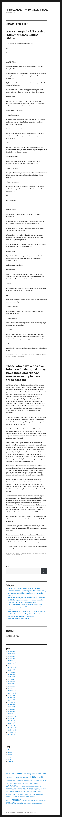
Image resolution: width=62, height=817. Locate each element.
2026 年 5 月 (11, 651)
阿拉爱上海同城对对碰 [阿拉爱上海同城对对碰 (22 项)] (31, 803)
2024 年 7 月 (11, 700)
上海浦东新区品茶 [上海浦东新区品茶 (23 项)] (28, 780)
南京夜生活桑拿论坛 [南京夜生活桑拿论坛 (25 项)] (11, 789)
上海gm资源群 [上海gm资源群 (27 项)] (32, 774)
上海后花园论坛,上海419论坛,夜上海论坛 (27, 10)
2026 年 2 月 (11, 658)
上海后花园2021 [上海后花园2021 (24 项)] (42, 773)
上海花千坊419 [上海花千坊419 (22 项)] (36, 780)
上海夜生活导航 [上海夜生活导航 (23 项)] (18, 777)
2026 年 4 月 (11, 654)
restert (17, 553)
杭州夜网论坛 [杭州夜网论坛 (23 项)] (9, 796)
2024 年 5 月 (11, 704)
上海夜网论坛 (38, 354)
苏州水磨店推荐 (12, 356)
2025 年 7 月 (11, 674)
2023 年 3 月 (11, 723)
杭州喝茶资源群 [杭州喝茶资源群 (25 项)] (24, 794)
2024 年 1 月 (11, 714)
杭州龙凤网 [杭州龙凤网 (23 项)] (22, 796)
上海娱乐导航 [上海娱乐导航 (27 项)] (11, 780)
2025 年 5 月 (11, 679)
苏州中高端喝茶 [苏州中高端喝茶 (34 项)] (14, 800)
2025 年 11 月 (12, 665)
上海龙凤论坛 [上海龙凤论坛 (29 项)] (11, 786)
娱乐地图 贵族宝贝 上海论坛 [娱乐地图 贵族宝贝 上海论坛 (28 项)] (25, 792)
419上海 (33, 553)
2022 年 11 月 (12, 730)
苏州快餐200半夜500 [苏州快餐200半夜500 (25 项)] (40, 800)
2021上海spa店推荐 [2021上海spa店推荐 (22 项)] (10, 773)
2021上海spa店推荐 (25, 553)
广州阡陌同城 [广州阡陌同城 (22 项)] (39, 791)
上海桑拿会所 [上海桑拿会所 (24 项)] (19, 780)
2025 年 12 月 (12, 663)
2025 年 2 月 (11, 686)
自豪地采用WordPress (32, 812)
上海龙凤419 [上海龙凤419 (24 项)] (36, 783)
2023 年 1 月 (11, 725)
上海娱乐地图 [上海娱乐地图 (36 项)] (36, 777)
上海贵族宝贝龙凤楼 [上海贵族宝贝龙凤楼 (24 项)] (26, 783)
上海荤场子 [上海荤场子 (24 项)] (9, 783)
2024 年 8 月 (11, 698)
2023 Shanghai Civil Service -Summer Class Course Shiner (25, 35)
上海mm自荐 (24, 354)
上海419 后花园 (40, 553)
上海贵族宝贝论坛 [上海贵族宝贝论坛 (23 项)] (17, 783)
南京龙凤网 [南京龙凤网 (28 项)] (10, 792)
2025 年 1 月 (11, 688)
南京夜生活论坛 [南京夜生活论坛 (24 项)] (22, 789)
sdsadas (10, 761)
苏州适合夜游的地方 (22, 356)
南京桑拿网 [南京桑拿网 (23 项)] (43, 789)
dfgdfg (10, 752)
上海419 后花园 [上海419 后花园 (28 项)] (20, 774)
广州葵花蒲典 (17, 554)
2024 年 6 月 (11, 702)
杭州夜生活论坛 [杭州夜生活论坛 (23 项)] (39, 794)
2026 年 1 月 (11, 661)
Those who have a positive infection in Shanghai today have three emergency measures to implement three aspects (26, 372)
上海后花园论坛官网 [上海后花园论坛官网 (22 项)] (10, 777)
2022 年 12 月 (12, 728)
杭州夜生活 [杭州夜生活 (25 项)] (32, 794)
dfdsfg (17, 354)
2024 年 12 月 (12, 691)
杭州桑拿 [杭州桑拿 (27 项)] (16, 797)
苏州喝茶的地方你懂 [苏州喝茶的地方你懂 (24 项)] (28, 800)
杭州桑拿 (23, 554)
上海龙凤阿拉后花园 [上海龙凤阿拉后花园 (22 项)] (21, 786)
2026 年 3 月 (11, 656)
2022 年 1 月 (11, 734)
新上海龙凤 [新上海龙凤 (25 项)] (16, 794)
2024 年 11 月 (12, 693)
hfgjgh (10, 754)
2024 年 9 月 (11, 695)
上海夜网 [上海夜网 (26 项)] (25, 777)
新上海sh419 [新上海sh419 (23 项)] (9, 794)
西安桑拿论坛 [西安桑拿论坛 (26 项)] (10, 803)
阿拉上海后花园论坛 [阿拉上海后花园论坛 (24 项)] (20, 803)
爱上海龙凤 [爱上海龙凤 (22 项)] (32, 796)
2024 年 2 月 (11, 711)
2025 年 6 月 (11, 677)
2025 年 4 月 (11, 681)
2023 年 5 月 (11, 718)
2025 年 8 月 (11, 672)
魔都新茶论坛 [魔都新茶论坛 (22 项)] (39, 803)
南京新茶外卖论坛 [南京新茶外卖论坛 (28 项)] (33, 789)
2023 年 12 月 (12, 716)
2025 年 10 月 (12, 668)
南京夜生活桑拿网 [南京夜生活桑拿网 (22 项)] (37, 786)
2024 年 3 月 (11, 709)
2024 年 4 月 (11, 707)
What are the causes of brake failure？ (20, 618)
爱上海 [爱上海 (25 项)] (27, 796)
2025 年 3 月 (11, 684)
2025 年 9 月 (11, 670)
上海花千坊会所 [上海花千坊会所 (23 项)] (42, 780)
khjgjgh (10, 757)
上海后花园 (31, 354)
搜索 (7, 566)
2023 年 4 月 (11, 721)
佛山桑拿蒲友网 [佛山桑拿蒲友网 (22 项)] (29, 786)
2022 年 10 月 (12, 732)
